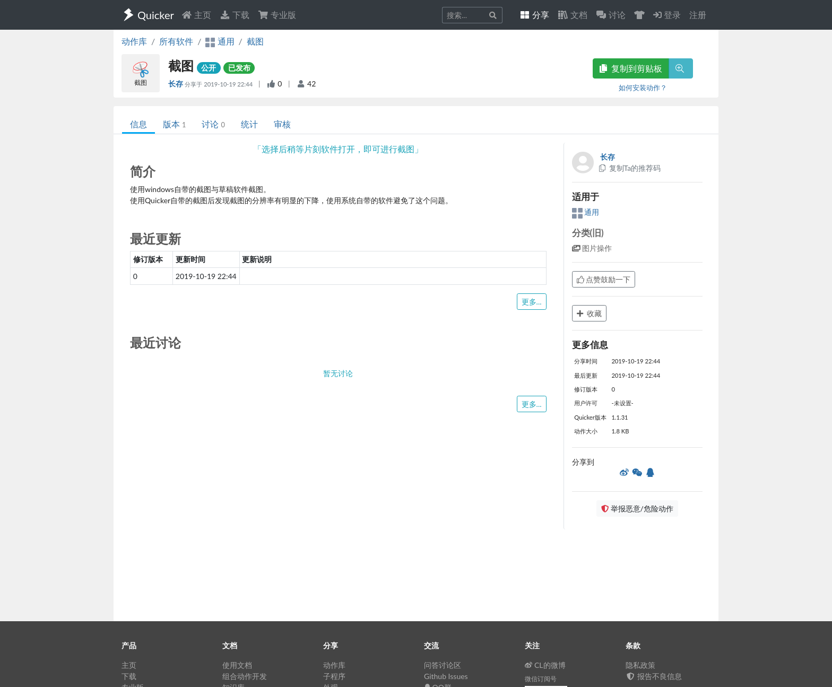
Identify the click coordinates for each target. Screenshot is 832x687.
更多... (532, 301)
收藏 (589, 313)
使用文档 (237, 664)
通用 (586, 211)
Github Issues (446, 676)
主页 (196, 15)
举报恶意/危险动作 (637, 508)
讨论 (213, 124)
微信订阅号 (541, 679)
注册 (697, 15)
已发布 (239, 67)
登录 (667, 15)
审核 (282, 124)
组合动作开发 (244, 676)
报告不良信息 (654, 676)
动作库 (134, 41)
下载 (234, 15)
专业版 (277, 15)
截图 (255, 41)
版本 (174, 124)
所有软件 (176, 41)
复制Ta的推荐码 (629, 167)
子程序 (334, 676)
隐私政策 (640, 664)
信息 (138, 124)
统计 (249, 124)
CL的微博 (545, 664)
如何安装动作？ (643, 87)
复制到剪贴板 (631, 68)
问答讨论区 (442, 664)
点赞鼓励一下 (604, 279)
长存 (176, 83)
